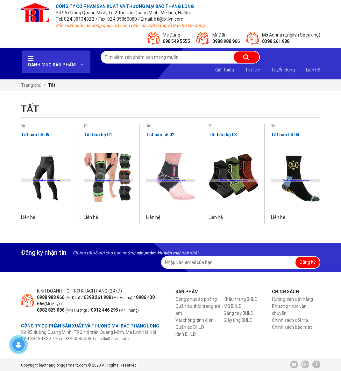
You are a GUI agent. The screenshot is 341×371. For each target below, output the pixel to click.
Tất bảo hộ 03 (223, 134)
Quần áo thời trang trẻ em (197, 309)
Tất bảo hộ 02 (160, 134)
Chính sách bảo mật (292, 327)
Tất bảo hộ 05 (35, 134)
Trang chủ (31, 85)
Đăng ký (307, 262)
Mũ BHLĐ (233, 306)
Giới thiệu (224, 70)
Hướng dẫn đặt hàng (292, 299)
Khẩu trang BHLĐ (241, 299)
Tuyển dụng (283, 70)
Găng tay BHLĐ (238, 313)
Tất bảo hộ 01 (98, 134)
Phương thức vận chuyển (289, 309)
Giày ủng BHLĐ (238, 320)
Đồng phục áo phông (196, 299)
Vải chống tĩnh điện (194, 320)
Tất (23, 126)
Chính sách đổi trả (290, 320)
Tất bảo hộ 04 (285, 134)
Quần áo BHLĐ (189, 327)
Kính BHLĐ (185, 334)
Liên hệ (313, 70)
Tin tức (252, 70)
